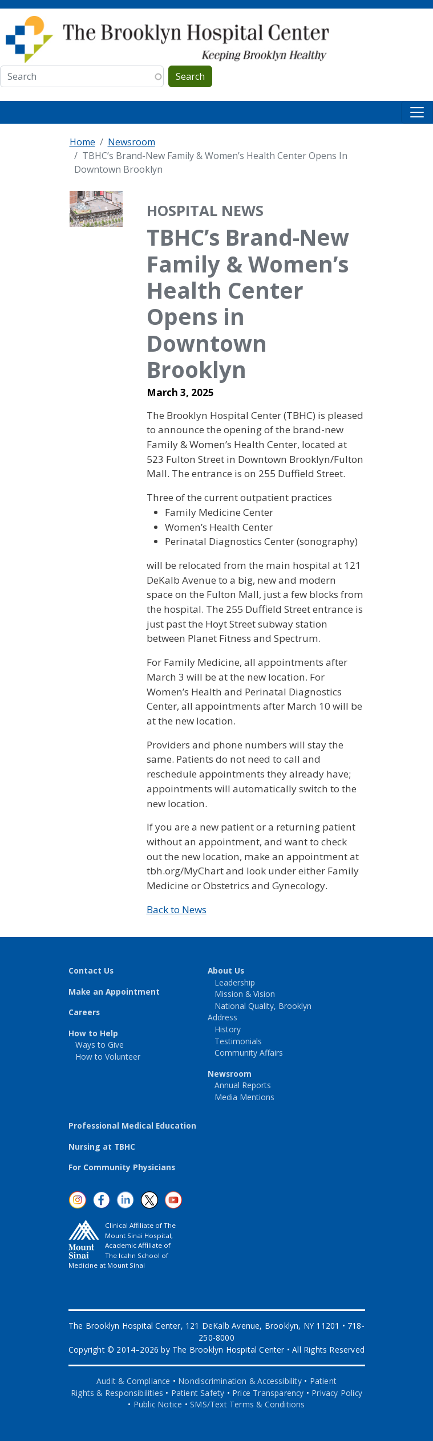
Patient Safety (198, 1392)
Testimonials (238, 1041)
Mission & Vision (245, 993)
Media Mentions (244, 1097)
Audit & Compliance (133, 1380)
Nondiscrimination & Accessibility (240, 1380)
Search (190, 76)
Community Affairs (249, 1052)
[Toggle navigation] (417, 112)
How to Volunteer (107, 1056)
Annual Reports (243, 1085)
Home (82, 142)
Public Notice (158, 1404)
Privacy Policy (336, 1392)
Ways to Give (99, 1044)
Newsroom (131, 142)
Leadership (235, 982)
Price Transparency (268, 1392)
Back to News (177, 909)
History (228, 1029)
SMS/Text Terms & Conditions (247, 1404)
